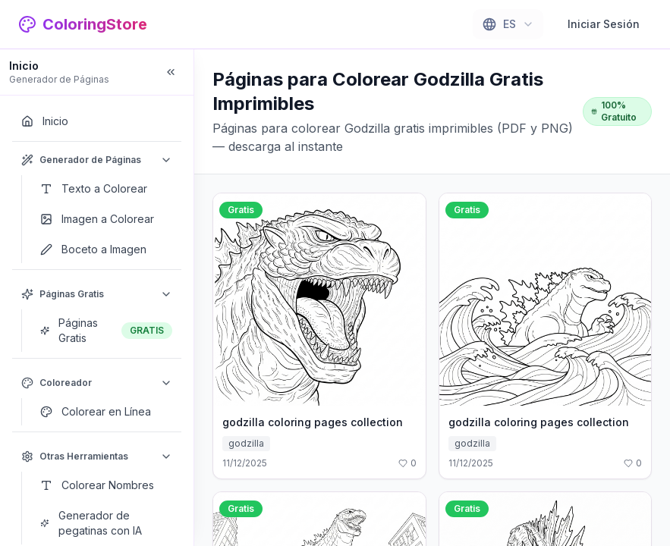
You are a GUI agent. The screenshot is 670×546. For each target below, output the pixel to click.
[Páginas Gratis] (106, 330)
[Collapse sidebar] (170, 72)
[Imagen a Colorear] (106, 219)
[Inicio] (96, 121)
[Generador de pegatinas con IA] (106, 523)
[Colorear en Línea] (106, 411)
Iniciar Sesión (604, 23)
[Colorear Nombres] (106, 485)
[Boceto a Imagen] (106, 249)
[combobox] (508, 24)
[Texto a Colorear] (106, 188)
